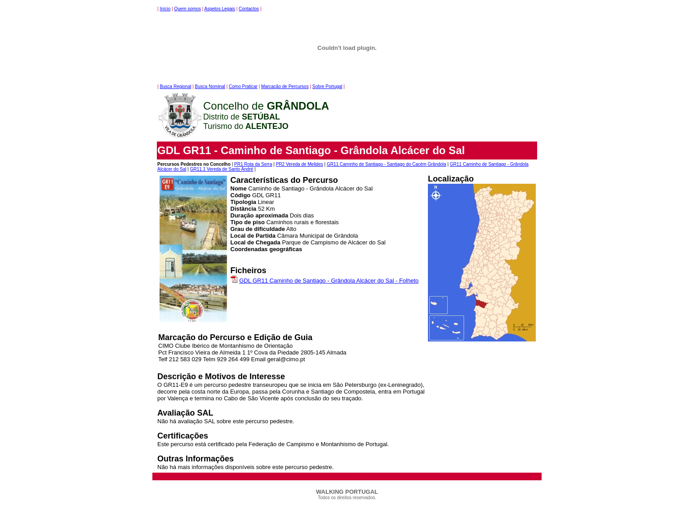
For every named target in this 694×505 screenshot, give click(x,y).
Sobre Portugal (327, 86)
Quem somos (187, 8)
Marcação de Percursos (285, 86)
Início (165, 8)
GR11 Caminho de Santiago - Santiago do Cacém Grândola (386, 164)
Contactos (249, 8)
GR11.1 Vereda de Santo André (222, 169)
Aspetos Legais (220, 8)
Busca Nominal (210, 86)
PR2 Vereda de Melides (299, 164)
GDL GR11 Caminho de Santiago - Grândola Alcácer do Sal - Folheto (328, 280)
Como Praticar (243, 86)
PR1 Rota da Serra (253, 164)
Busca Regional (175, 86)
